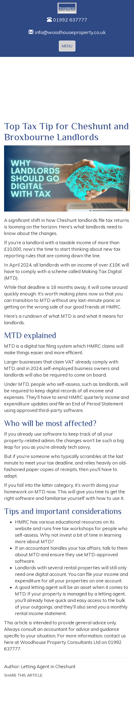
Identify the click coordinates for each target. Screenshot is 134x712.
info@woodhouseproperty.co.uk (67, 32)
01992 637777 (67, 20)
